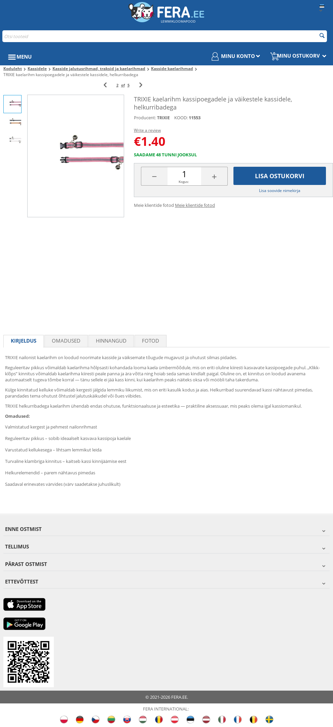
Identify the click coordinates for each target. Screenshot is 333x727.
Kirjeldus (23, 340)
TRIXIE (163, 118)
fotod (150, 340)
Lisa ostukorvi (279, 176)
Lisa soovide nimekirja (279, 190)
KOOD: (181, 118)
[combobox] (164, 36)
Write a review (147, 130)
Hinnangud (111, 340)
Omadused (66, 340)
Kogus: (184, 181)
